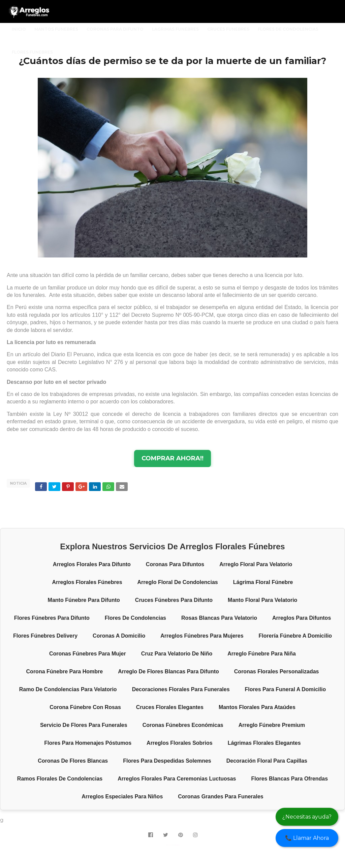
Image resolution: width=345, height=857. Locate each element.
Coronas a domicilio (119, 636)
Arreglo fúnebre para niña (261, 653)
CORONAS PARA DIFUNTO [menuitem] (115, 29)
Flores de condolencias (135, 618)
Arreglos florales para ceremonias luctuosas (177, 779)
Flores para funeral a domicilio (285, 689)
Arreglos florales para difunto (92, 564)
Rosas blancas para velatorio (219, 618)
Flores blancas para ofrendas (289, 779)
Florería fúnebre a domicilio (295, 636)
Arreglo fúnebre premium (272, 725)
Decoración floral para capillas (266, 761)
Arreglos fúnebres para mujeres (201, 636)
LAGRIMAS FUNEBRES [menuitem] (175, 29)
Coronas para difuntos (175, 564)
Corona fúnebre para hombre (64, 671)
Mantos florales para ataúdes (257, 707)
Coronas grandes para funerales (220, 796)
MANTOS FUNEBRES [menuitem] (56, 29)
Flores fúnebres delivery (45, 636)
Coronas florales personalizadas (276, 671)
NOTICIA (18, 483)
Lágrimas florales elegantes (264, 743)
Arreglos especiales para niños (122, 796)
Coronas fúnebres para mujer (87, 653)
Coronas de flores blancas (73, 761)
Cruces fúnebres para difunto (174, 600)
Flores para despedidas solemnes (167, 761)
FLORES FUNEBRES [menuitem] (32, 52)
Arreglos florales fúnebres (87, 582)
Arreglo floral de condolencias (177, 582)
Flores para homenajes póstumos (87, 743)
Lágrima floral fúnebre (263, 582)
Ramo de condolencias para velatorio (68, 689)
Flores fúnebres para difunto (52, 618)
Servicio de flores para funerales (83, 725)
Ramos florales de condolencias (59, 779)
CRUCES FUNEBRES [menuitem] (228, 29)
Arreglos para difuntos (301, 618)
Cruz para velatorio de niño (177, 653)
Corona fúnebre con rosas (85, 707)
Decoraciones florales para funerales (181, 689)
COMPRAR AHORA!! (172, 458)
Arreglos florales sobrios (180, 743)
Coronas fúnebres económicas (183, 725)
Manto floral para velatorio (262, 600)
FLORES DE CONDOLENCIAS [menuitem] (288, 29)
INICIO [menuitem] (19, 29)
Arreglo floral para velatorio (255, 564)
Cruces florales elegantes (169, 707)
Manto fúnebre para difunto (84, 600)
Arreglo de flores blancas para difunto (168, 671)
